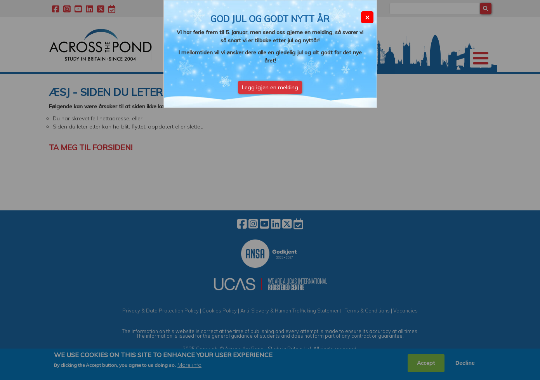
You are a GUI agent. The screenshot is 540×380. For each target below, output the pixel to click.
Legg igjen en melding (270, 87)
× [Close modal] (367, 17)
